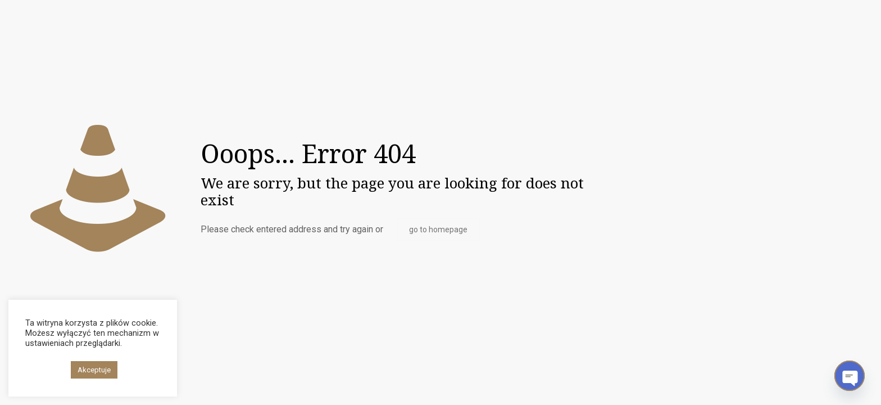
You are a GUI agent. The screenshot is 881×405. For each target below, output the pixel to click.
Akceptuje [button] (94, 370)
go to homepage (438, 229)
